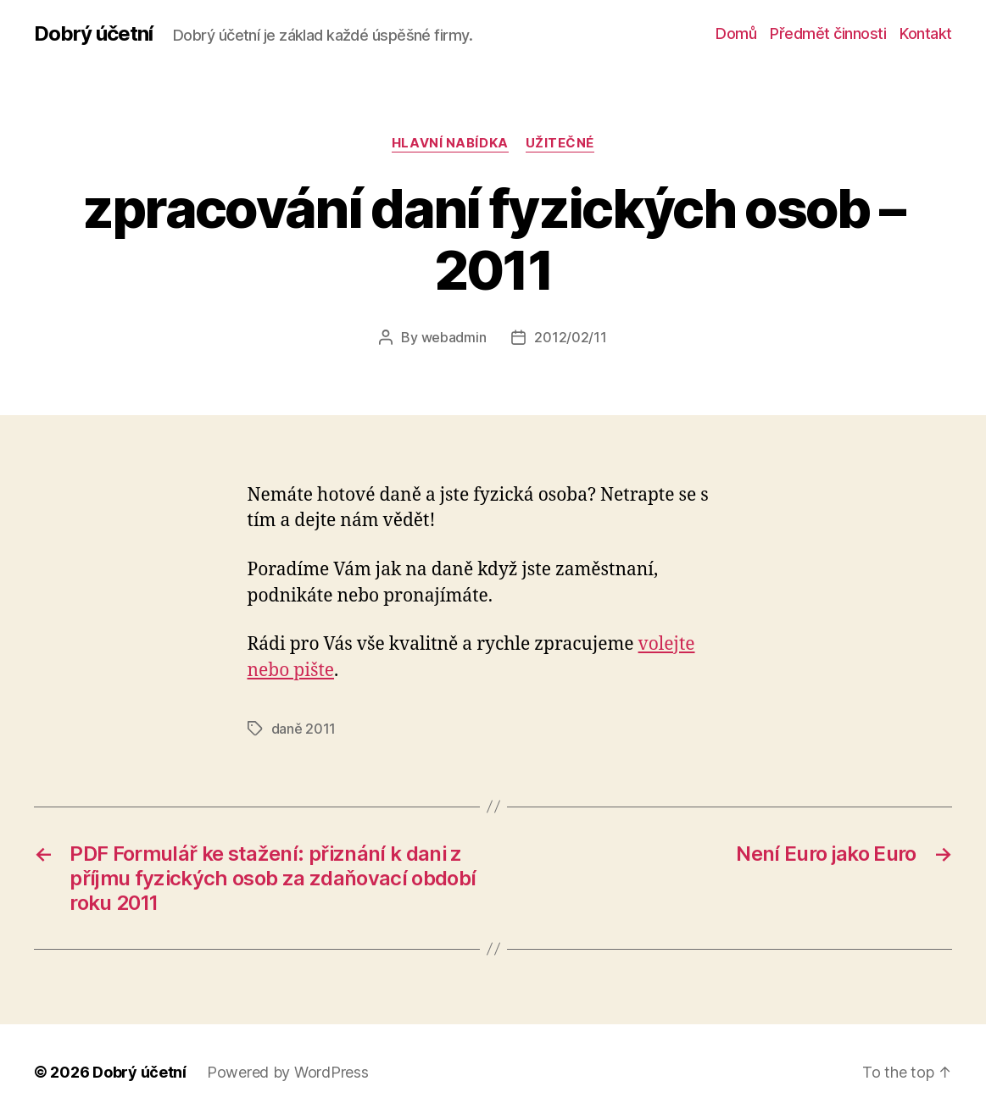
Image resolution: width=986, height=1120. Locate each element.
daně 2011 (304, 728)
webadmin (454, 337)
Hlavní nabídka (450, 143)
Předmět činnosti (828, 33)
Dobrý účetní (93, 34)
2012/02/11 (570, 337)
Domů (736, 33)
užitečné (560, 143)
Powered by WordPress (288, 1072)
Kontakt (926, 33)
